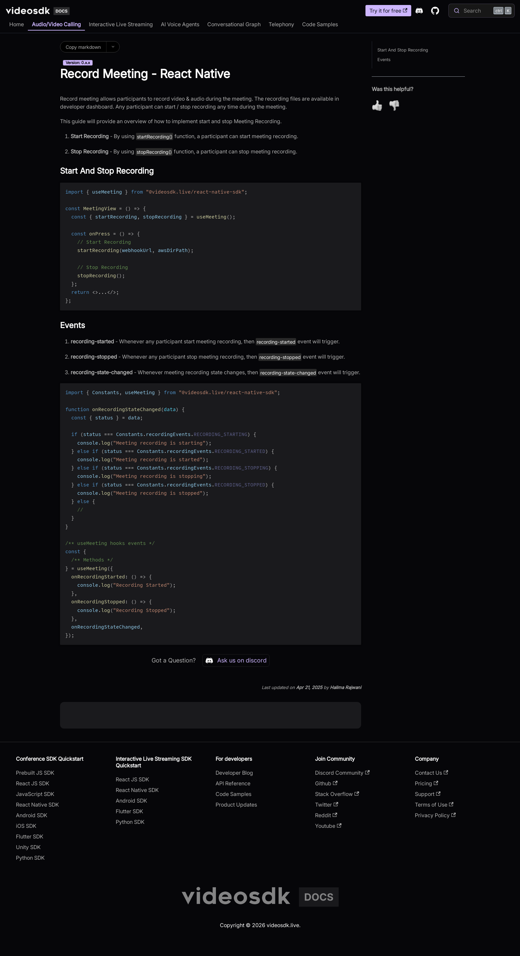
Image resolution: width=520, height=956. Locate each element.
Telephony (281, 24)
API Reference (233, 783)
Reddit (326, 815)
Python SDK (30, 857)
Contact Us (431, 772)
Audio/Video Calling (56, 24)
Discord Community (342, 772)
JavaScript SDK (35, 794)
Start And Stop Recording (402, 49)
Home (16, 24)
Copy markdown (83, 47)
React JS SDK (32, 783)
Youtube (328, 826)
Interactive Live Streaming (121, 24)
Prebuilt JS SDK (35, 772)
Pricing (426, 783)
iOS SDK (26, 826)
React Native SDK (37, 804)
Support (427, 794)
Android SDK (31, 815)
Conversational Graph (234, 24)
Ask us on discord (236, 660)
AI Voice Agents (180, 24)
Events (384, 59)
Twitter (326, 804)
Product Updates (236, 804)
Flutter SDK (29, 836)
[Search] (481, 11)
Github (326, 783)
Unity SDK (28, 847)
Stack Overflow (337, 794)
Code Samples (320, 24)
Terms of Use (434, 804)
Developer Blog (234, 772)
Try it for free (388, 10)
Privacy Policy (435, 815)
